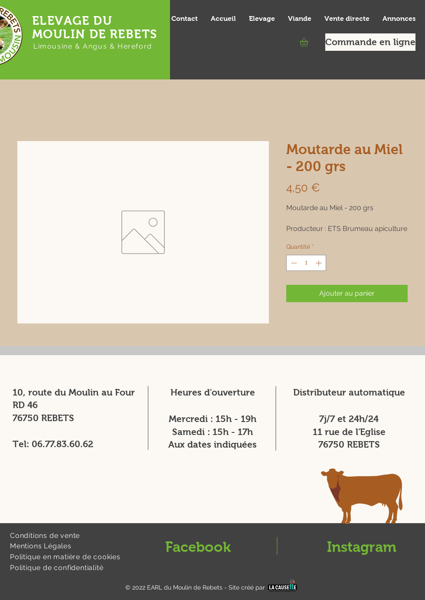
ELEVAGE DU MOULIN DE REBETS (94, 27)
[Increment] (319, 262)
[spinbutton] (306, 262)
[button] (309, 42)
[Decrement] (293, 262)
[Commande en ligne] (370, 42)
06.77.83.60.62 (62, 444)
